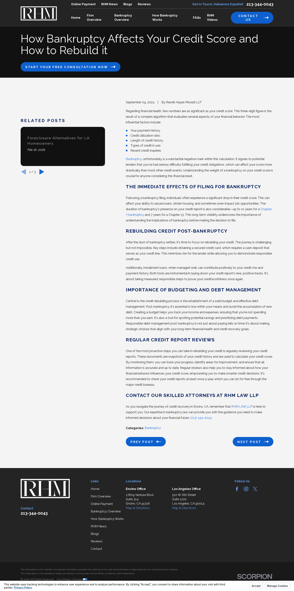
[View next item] (42, 172)
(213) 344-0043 (201, 418)
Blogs (127, 4)
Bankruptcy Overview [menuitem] (123, 17)
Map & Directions (138, 508)
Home (95, 489)
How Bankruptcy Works (107, 519)
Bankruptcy (134, 159)
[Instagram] (246, 489)
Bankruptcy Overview (106, 511)
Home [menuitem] (75, 17)
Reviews (144, 4)
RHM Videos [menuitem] (212, 17)
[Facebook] (237, 489)
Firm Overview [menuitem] (94, 17)
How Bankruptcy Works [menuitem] (165, 17)
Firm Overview (101, 496)
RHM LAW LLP (241, 406)
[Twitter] (255, 489)
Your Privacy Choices (72, 579)
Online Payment (83, 4)
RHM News (109, 4)
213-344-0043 (259, 4)
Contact (96, 549)
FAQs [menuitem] (197, 17)
